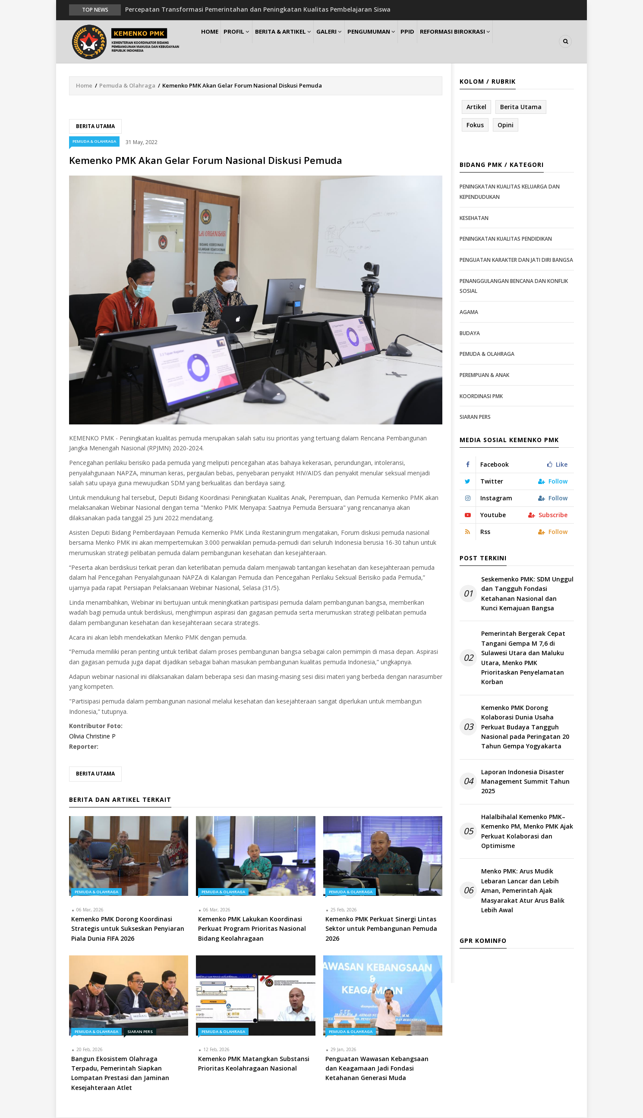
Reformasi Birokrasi (489, 41)
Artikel (476, 107)
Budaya (470, 333)
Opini (506, 125)
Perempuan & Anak (484, 375)
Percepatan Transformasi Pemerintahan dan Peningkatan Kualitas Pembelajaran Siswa (258, 9)
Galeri (348, 41)
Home (213, 41)
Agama (469, 312)
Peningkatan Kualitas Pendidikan (506, 239)
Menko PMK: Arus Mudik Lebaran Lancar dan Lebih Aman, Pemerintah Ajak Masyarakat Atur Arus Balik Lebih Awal (522, 891)
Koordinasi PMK (481, 396)
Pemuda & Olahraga (127, 86)
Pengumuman (395, 41)
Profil (246, 41)
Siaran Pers (140, 1032)
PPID (437, 41)
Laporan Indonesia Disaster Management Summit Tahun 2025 (525, 782)
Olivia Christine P (92, 736)
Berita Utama (95, 126)
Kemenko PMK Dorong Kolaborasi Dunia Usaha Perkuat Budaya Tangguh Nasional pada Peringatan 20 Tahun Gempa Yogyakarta (525, 727)
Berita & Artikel (297, 41)
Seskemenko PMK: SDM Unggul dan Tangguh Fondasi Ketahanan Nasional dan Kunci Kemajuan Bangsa (527, 593)
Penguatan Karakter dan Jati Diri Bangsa (516, 260)
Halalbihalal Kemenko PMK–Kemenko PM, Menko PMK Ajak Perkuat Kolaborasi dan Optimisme (527, 831)
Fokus (475, 125)
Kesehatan (474, 218)
